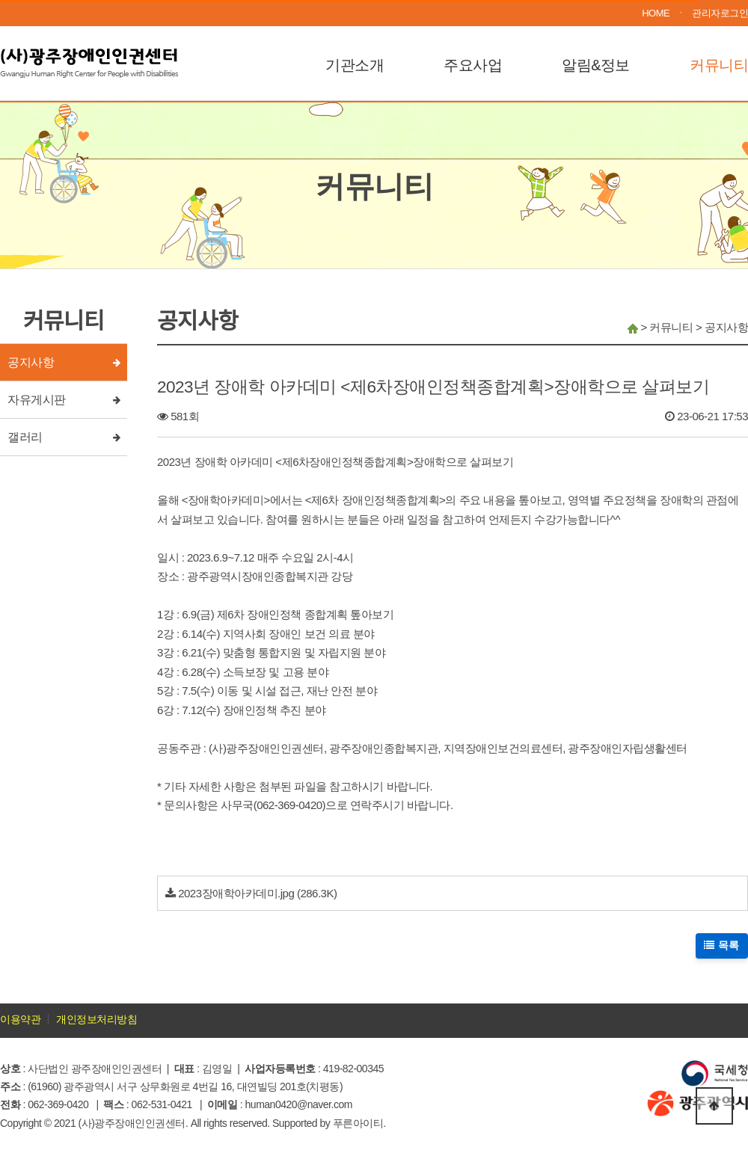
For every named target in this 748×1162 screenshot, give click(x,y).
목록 (722, 945)
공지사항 (30, 362)
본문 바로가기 (0, 0)
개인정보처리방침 (96, 1019)
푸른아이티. (359, 1123)
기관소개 (354, 65)
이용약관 (20, 1019)
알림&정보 (596, 65)
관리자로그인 (720, 13)
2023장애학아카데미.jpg (236, 893)
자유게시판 (36, 399)
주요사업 (473, 65)
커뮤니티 (719, 65)
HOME (655, 13)
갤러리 (25, 437)
